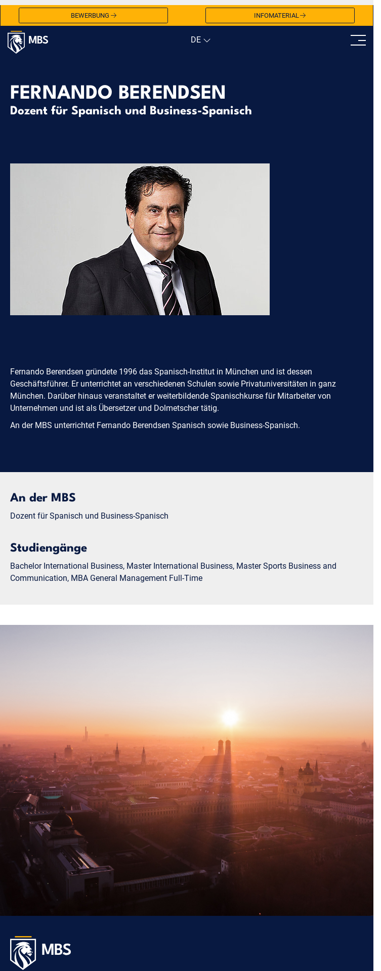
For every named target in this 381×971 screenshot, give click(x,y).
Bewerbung (93, 16)
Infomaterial (280, 16)
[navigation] (199, 40)
